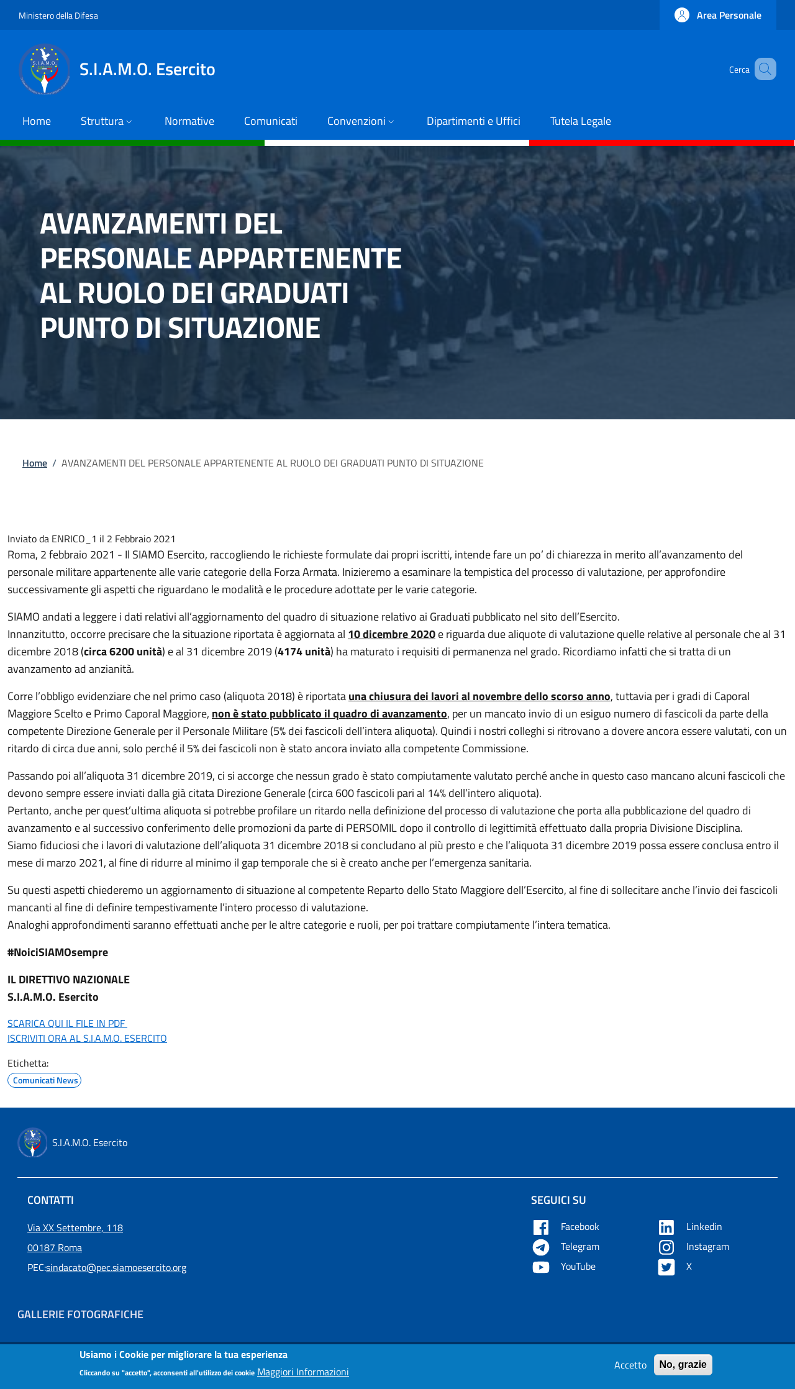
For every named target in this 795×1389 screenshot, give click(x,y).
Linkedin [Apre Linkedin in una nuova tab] (690, 1226)
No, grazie (683, 1368)
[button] (718, 15)
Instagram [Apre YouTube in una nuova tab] (694, 1246)
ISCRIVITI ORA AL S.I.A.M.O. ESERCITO (87, 1038)
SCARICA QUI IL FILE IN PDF (67, 1023)
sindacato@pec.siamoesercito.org (116, 1267)
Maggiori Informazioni (303, 1375)
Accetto (630, 1368)
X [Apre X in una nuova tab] (675, 1266)
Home (34, 462)
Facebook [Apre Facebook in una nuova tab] (566, 1226)
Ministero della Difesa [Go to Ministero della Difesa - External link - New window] (58, 15)
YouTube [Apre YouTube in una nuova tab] (564, 1266)
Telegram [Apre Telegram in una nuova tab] (566, 1246)
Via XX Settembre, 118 (75, 1227)
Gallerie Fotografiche (80, 1314)
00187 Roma (54, 1247)
